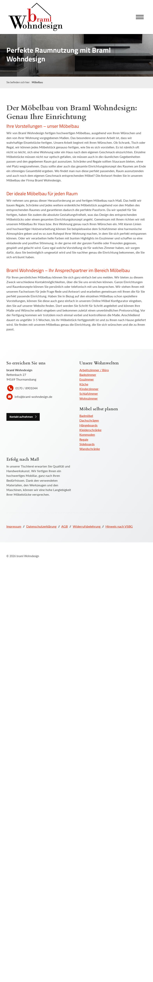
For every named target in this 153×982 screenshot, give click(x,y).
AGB (64, 526)
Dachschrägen (89, 420)
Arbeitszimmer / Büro (94, 370)
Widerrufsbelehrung (87, 526)
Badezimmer (87, 374)
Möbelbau (37, 82)
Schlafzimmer (88, 393)
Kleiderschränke (90, 430)
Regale (83, 439)
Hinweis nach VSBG (119, 526)
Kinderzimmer (88, 389)
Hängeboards (88, 425)
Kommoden (87, 434)
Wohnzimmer (88, 398)
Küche (83, 384)
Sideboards (87, 444)
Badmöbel (86, 415)
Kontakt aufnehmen (21, 417)
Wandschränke (89, 449)
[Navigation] (140, 17)
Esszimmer (86, 379)
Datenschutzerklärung (41, 526)
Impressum (13, 526)
